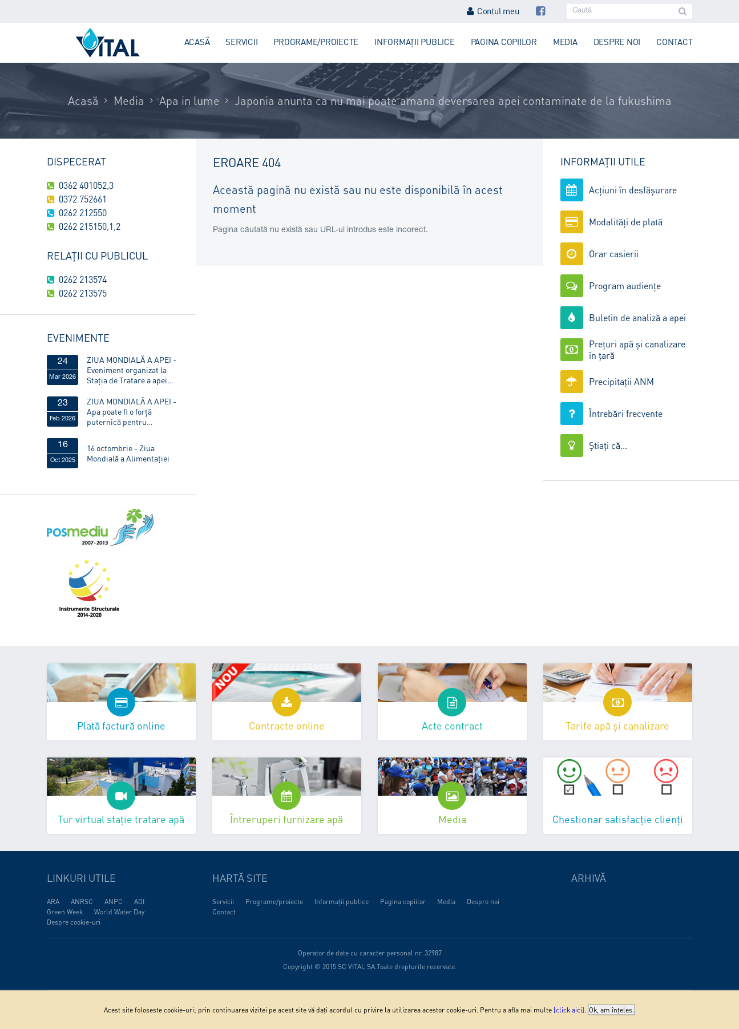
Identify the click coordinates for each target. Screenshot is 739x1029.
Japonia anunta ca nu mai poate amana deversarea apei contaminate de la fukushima (453, 100)
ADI (139, 901)
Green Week (65, 912)
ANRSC (82, 901)
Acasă (197, 42)
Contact (674, 42)
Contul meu (493, 11)
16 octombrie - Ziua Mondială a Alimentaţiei (128, 453)
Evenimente (78, 337)
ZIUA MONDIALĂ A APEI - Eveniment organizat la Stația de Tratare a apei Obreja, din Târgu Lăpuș (131, 369)
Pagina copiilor (504, 42)
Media (565, 42)
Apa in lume (189, 100)
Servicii (241, 42)
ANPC (113, 901)
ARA (53, 901)
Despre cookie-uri (73, 922)
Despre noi (617, 42)
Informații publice (414, 42)
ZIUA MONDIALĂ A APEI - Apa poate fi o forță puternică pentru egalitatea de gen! (131, 411)
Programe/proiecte (315, 42)
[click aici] (569, 1010)
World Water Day (119, 912)
